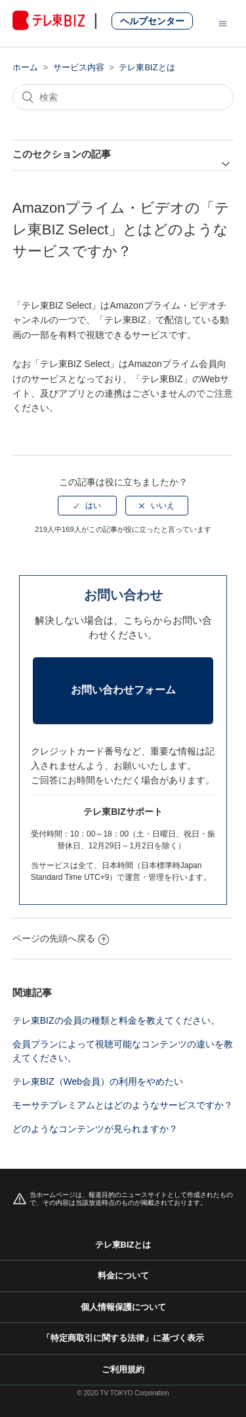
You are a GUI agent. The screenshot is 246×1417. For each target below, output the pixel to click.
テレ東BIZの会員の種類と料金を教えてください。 (116, 1020)
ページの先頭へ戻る (60, 938)
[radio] (87, 505)
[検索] (123, 97)
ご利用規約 (123, 1369)
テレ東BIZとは (146, 67)
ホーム (25, 67)
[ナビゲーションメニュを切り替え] (222, 23)
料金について (123, 1275)
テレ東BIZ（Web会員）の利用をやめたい (97, 1081)
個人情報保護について (123, 1307)
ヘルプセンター (152, 21)
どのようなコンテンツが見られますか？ (95, 1128)
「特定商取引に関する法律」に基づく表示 (123, 1338)
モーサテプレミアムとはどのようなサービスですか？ (122, 1105)
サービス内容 (78, 67)
